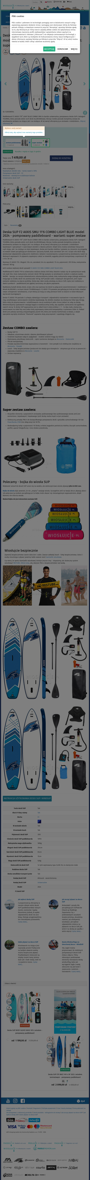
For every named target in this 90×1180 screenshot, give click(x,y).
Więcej (74, 49)
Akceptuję (49, 49)
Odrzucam (62, 49)
